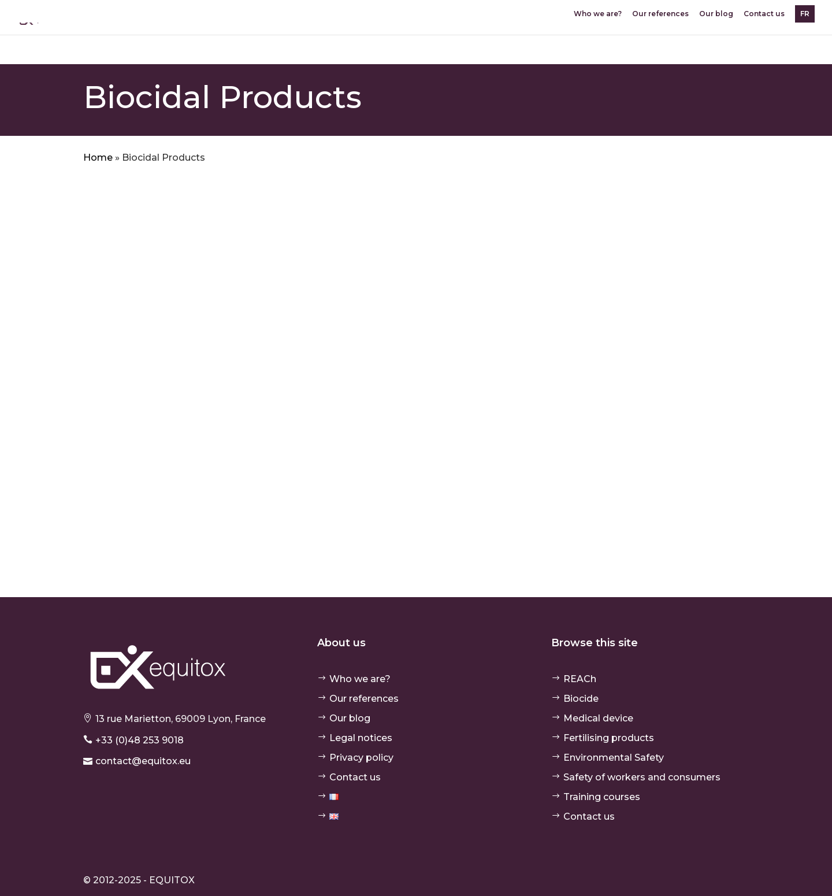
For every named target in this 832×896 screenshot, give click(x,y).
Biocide (581, 698)
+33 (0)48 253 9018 (139, 740)
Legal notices (360, 737)
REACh (579, 678)
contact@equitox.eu (143, 761)
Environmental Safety (613, 757)
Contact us (764, 14)
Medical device (598, 718)
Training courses (601, 796)
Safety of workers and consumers (641, 777)
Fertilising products (608, 737)
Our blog (716, 14)
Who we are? (598, 14)
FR (804, 13)
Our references (660, 14)
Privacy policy (361, 757)
